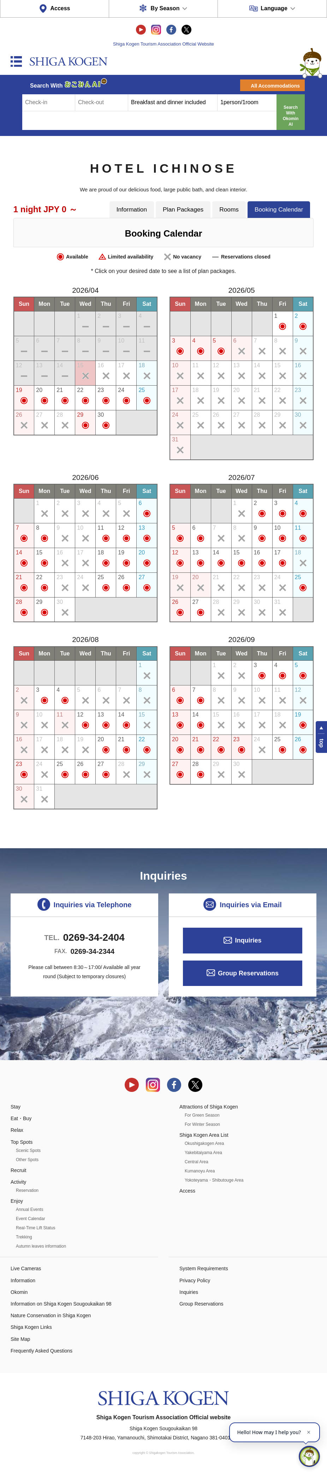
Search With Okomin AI (291, 115)
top (322, 743)
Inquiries (248, 940)
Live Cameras (26, 1268)
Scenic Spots (28, 1150)
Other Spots (27, 1159)
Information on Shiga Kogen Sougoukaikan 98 (61, 1304)
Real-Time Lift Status (35, 1227)
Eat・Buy (21, 1118)
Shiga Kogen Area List (203, 1135)
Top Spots (21, 1142)
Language (274, 8)
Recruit (18, 1170)
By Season (165, 8)
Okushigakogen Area (204, 1143)
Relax (17, 1130)
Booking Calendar (279, 209)
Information (132, 209)
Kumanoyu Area (200, 1171)
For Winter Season (202, 1124)
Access (60, 8)
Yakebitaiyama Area (203, 1152)
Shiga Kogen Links (31, 1327)
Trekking (24, 1237)
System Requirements (203, 1268)
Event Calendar (30, 1218)
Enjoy (17, 1201)
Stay (15, 1107)
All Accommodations (275, 86)
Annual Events (29, 1209)
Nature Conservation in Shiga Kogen (51, 1315)
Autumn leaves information (41, 1246)
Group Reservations (248, 973)
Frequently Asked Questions (41, 1351)
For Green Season (202, 1115)
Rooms (229, 209)
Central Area (196, 1161)
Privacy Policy (194, 1280)
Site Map (20, 1339)
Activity (18, 1182)
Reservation (27, 1190)
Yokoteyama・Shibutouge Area (214, 1180)
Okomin (19, 1292)
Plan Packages (183, 209)
